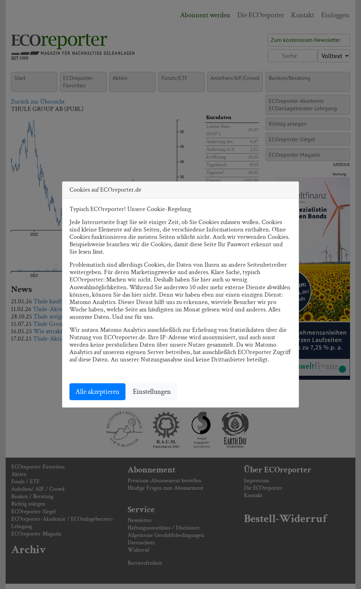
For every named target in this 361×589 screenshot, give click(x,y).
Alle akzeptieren (97, 391)
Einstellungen (152, 391)
